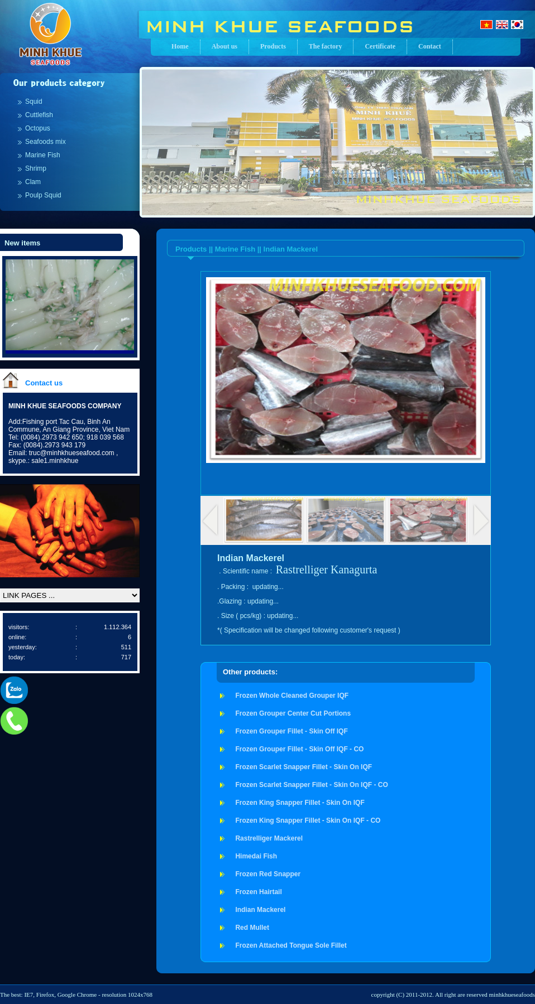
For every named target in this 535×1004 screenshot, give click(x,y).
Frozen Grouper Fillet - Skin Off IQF (291, 731)
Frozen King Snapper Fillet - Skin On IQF (299, 803)
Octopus (37, 128)
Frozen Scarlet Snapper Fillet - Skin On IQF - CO (311, 785)
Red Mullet (252, 927)
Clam (33, 182)
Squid (33, 101)
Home (180, 46)
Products (273, 46)
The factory (325, 46)
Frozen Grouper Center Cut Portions (293, 713)
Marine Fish (42, 155)
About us (224, 46)
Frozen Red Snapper (267, 874)
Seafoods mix (45, 142)
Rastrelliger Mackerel (269, 838)
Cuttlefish (39, 115)
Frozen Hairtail (258, 892)
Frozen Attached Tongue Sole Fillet (290, 945)
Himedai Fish (256, 856)
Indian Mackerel (260, 910)
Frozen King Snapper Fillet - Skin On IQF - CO (307, 820)
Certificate (380, 46)
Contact (429, 46)
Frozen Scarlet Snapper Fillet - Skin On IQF (303, 767)
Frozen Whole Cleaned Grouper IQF (291, 695)
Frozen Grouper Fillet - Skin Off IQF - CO (299, 749)
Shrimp (35, 168)
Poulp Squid (43, 195)
